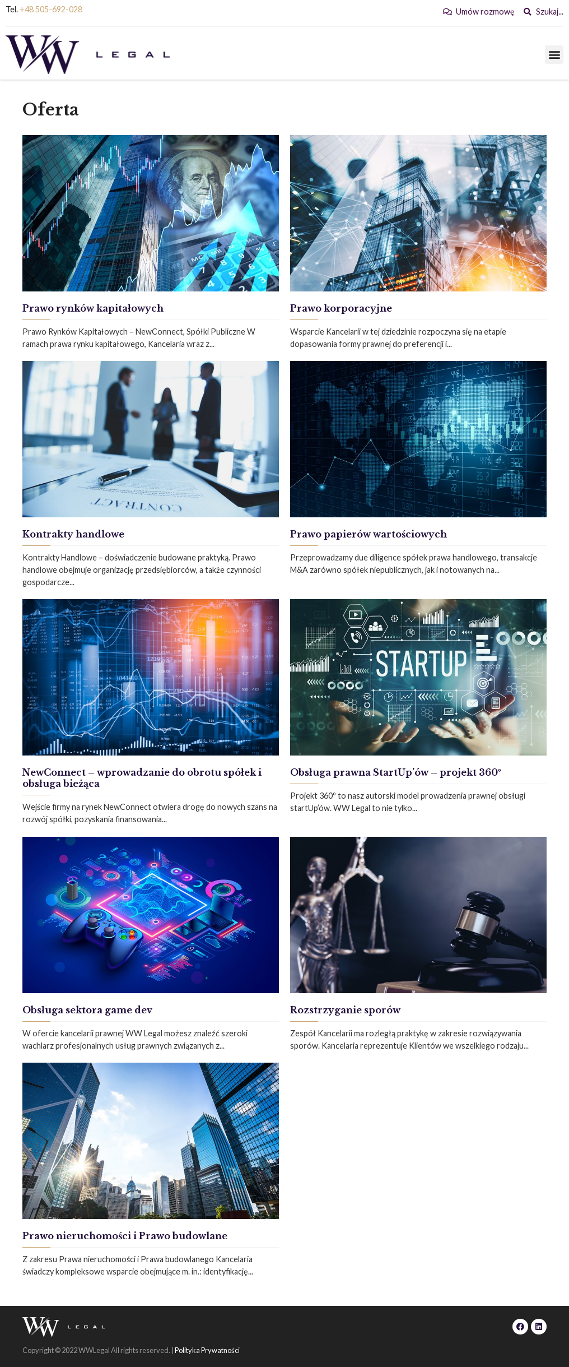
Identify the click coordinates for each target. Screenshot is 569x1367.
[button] (554, 54)
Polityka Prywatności (207, 1350)
